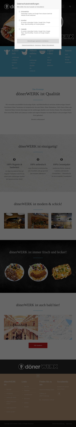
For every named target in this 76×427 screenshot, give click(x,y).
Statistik (37, 31)
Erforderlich (37, 13)
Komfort (37, 22)
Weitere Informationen (48, 45)
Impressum (38, 45)
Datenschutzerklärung (28, 45)
